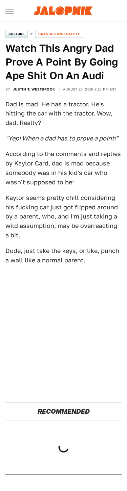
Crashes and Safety (59, 34)
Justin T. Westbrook (34, 89)
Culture (16, 34)
